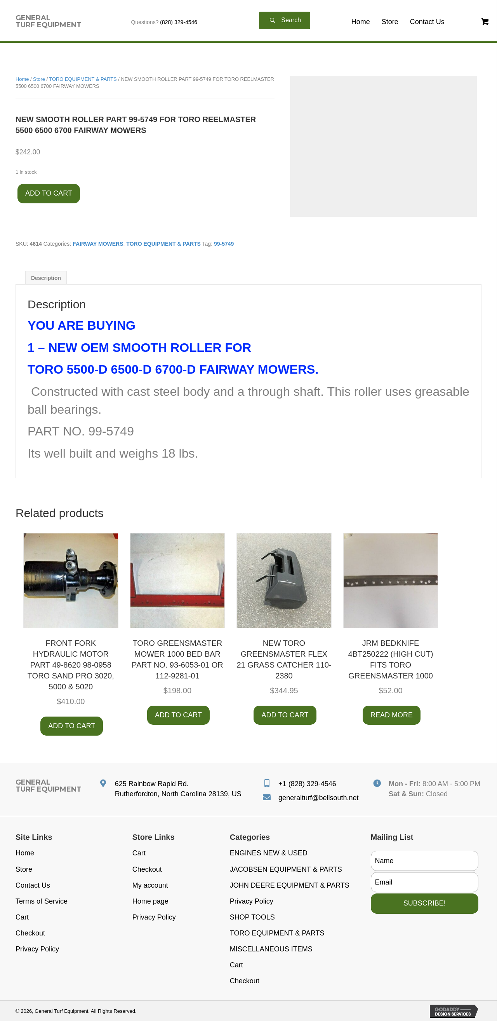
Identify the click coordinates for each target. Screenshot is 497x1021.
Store (39, 79)
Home (22, 79)
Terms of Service (42, 901)
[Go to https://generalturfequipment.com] (49, 21)
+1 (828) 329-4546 (307, 784)
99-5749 (224, 244)
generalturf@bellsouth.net (318, 798)
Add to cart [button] (71, 726)
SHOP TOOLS (252, 917)
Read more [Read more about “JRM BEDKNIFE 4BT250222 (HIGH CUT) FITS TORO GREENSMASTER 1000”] (391, 715)
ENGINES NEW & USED (269, 853)
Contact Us (33, 885)
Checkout (30, 933)
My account (150, 885)
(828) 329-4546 (178, 22)
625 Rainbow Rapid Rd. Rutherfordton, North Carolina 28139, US (178, 789)
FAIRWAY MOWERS (98, 244)
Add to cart (48, 193)
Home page (150, 901)
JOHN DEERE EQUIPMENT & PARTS (289, 885)
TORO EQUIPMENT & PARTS (82, 79)
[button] (284, 20)
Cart (22, 917)
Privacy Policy (37, 949)
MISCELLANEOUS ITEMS (271, 949)
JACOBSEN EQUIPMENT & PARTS (286, 869)
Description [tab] (46, 278)
